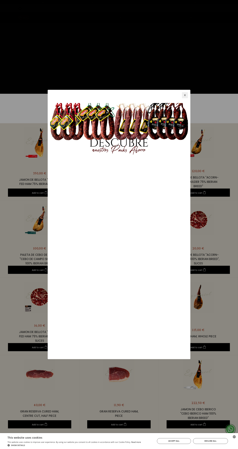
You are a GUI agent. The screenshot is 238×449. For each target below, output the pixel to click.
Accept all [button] (174, 441)
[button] (74, 445)
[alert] (119, 441)
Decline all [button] (210, 441)
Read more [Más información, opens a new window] (136, 442)
